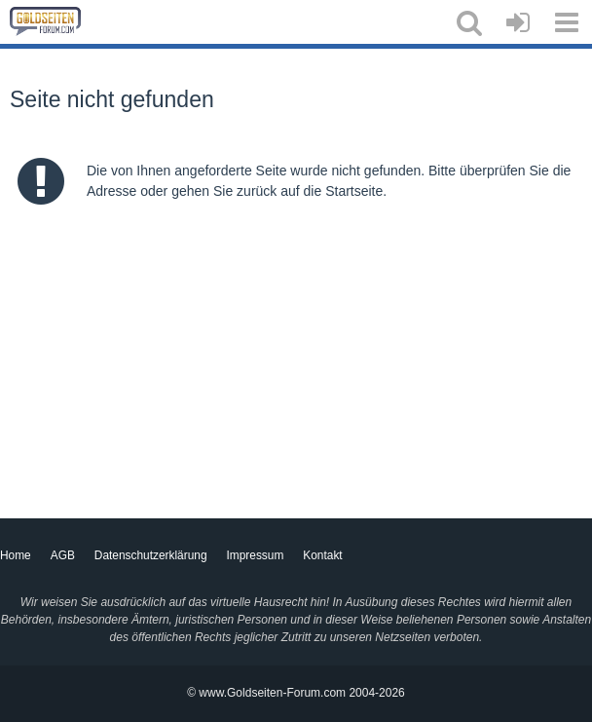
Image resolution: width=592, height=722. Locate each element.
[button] (469, 22)
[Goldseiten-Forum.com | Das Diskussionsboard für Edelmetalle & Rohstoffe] (45, 21)
